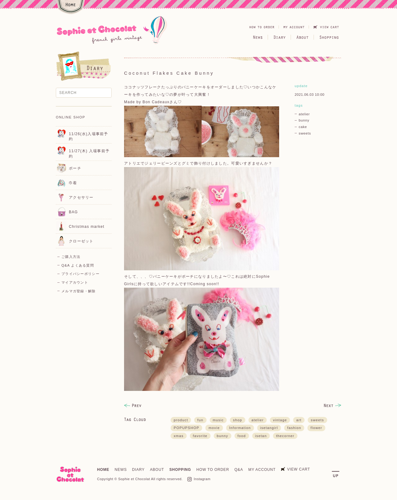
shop (237, 420)
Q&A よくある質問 (77, 265)
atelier (304, 114)
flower (316, 428)
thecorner (285, 436)
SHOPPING (180, 469)
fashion (294, 428)
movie (214, 428)
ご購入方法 (70, 257)
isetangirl (269, 428)
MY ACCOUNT (262, 469)
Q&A (238, 469)
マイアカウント (74, 282)
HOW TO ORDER (212, 469)
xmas (179, 436)
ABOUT (157, 469)
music (218, 420)
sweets (305, 133)
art (298, 420)
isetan (261, 436)
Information (240, 428)
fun (200, 420)
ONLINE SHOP (70, 117)
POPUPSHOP (186, 428)
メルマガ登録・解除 (78, 291)
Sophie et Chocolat (134, 479)
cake (303, 127)
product (181, 420)
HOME (103, 469)
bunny (304, 120)
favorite (200, 436)
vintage (280, 420)
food (242, 436)
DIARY (138, 469)
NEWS (120, 469)
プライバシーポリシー (80, 274)
